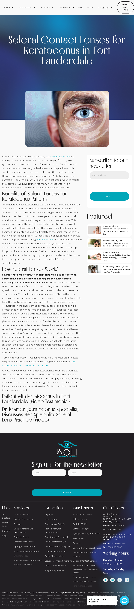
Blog (80, 7)
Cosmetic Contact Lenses (84, 577)
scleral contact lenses (58, 156)
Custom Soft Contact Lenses (87, 548)
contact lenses (44, 239)
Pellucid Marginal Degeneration (53, 530)
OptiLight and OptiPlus (24, 546)
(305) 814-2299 (118, 543)
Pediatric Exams (21, 537)
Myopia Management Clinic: (27, 551)
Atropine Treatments (23, 565)
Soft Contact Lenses (83, 514)
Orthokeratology (21, 556)
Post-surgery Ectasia (55, 524)
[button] (8, 7)
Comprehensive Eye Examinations (23, 530)
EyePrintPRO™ (80, 524)
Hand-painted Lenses (82, 586)
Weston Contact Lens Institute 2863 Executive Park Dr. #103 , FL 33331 (117, 518)
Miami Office (5, 524)
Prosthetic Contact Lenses (85, 565)
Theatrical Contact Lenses (84, 581)
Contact (90, 7)
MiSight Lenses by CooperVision (28, 560)
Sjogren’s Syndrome (54, 570)
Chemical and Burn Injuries (57, 546)
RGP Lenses (78, 538)
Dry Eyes (49, 514)
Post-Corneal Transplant (56, 537)
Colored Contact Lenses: (85, 561)
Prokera (17, 524)
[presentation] (109, 186)
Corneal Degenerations (56, 551)
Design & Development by (44, 593)
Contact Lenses (21, 514)
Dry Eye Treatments (23, 519)
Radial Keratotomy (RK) (56, 541)
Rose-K (76, 543)
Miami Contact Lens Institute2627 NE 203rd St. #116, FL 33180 (117, 537)
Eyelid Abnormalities (54, 556)
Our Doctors (6, 516)
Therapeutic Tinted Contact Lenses (85, 571)
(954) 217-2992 (125, 7)
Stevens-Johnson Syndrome (58, 561)
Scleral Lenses (80, 519)
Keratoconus (51, 519)
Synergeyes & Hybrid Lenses (86, 533)
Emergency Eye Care (24, 541)
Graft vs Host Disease (55, 565)
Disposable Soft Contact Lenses (85, 554)
